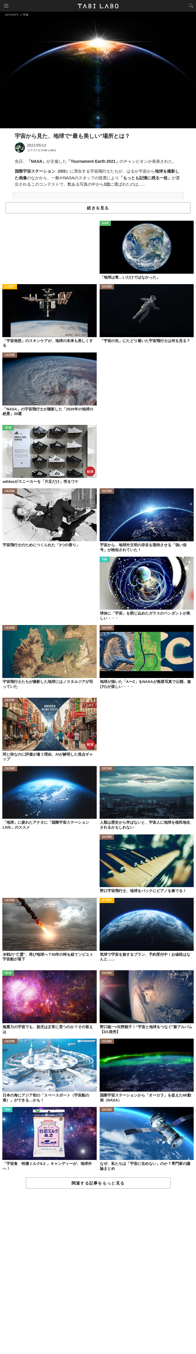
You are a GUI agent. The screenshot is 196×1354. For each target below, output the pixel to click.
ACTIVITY (10, 286)
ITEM (104, 559)
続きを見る (98, 208)
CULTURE (107, 286)
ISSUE (105, 223)
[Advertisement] (98, 1271)
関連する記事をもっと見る (98, 1183)
